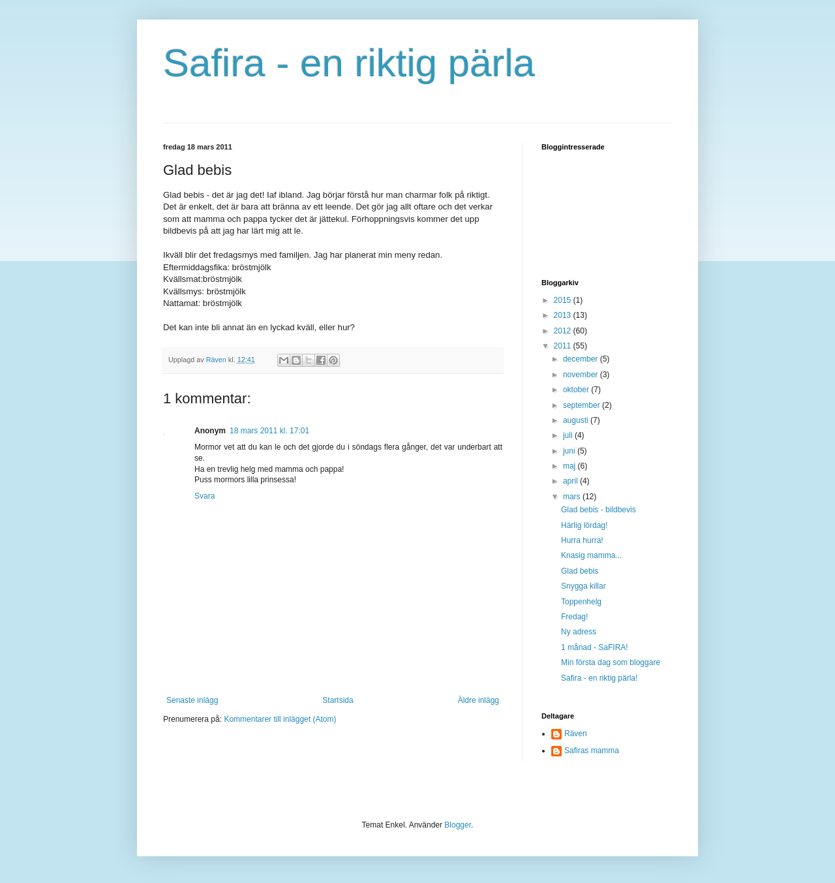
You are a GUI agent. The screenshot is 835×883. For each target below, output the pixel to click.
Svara (204, 496)
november (581, 374)
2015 (563, 300)
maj (570, 466)
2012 (563, 330)
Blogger (457, 824)
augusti (576, 420)
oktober (577, 389)
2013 (563, 315)
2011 (563, 345)
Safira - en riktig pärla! (599, 678)
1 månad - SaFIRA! (594, 647)
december (581, 359)
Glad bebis (579, 571)
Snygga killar (583, 586)
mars (573, 496)
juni (570, 451)
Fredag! (574, 616)
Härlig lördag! (584, 525)
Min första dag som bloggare (610, 662)
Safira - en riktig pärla (349, 63)
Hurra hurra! (582, 540)
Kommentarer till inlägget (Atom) (280, 719)
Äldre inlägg (478, 700)
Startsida (337, 700)
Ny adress (578, 631)
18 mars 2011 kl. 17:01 (269, 430)
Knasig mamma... (591, 555)
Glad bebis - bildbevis (598, 509)
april (571, 481)
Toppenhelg (581, 601)
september (582, 405)
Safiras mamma (591, 750)
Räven (575, 733)
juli (569, 435)
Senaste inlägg (192, 700)
